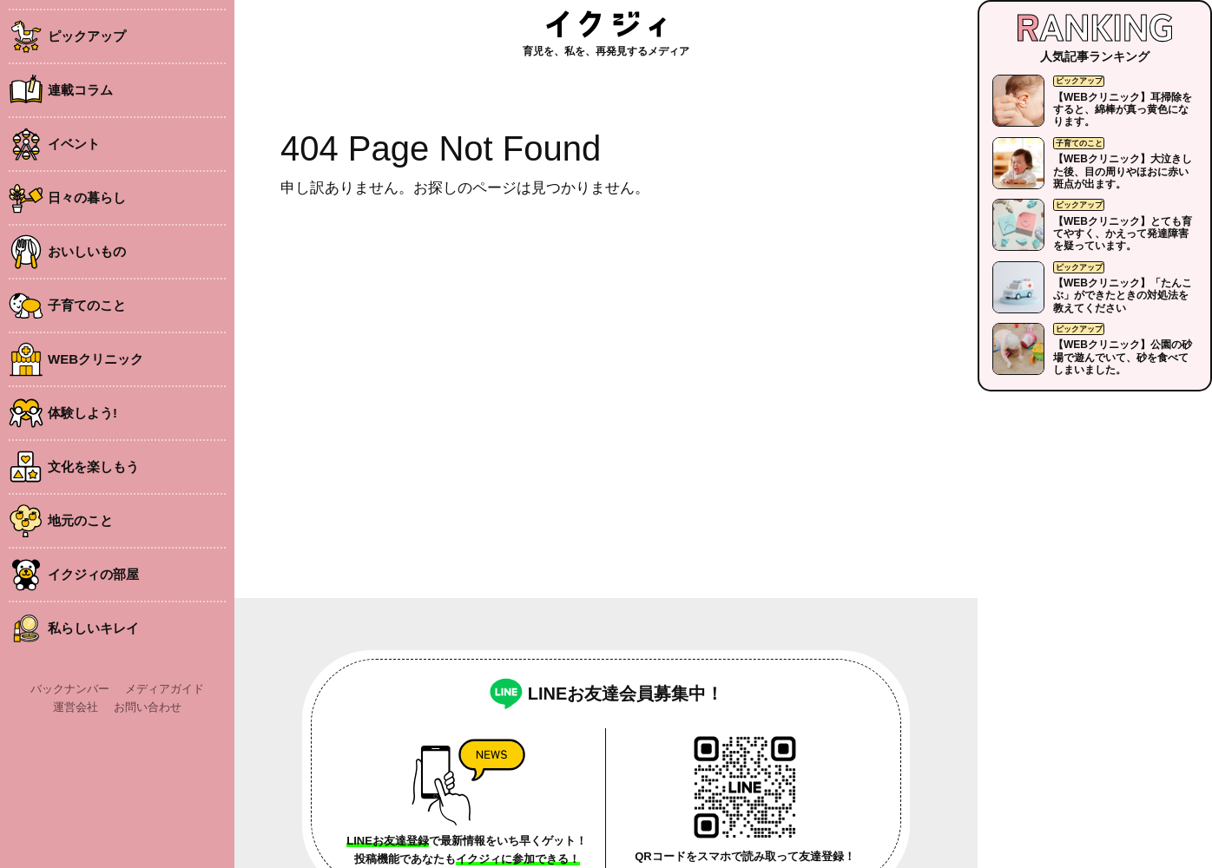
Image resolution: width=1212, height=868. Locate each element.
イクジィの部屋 (93, 574)
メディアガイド (164, 688)
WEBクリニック (95, 359)
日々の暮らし (87, 197)
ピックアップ (87, 36)
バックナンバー (69, 688)
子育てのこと (87, 305)
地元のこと (80, 520)
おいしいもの (87, 251)
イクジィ (606, 24)
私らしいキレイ (93, 628)
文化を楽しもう (93, 466)
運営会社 (75, 706)
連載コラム (80, 89)
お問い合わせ (147, 706)
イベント (74, 143)
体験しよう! (82, 412)
